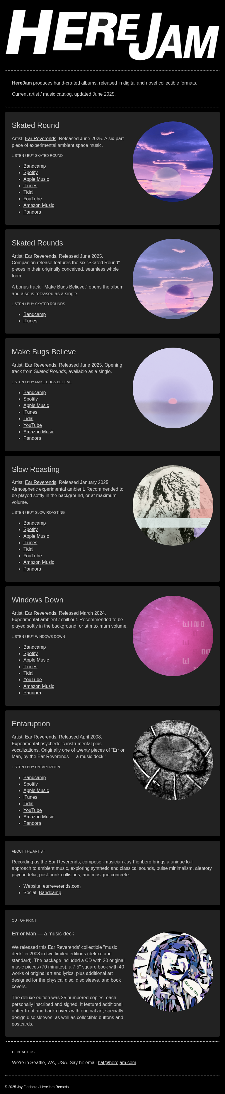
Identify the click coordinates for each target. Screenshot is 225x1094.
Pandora (32, 211)
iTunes (30, 185)
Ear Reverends (40, 138)
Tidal (28, 192)
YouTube (32, 198)
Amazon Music (38, 205)
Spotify (30, 172)
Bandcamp (34, 166)
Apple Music (36, 179)
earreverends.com (62, 886)
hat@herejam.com (117, 1062)
